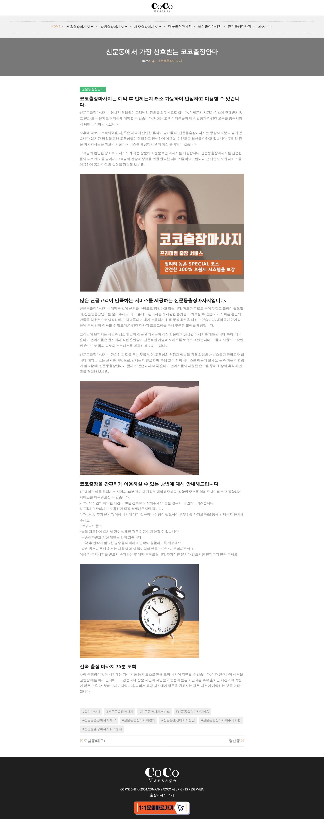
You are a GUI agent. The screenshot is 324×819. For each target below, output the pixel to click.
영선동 (236, 741)
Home (55, 26)
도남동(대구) (92, 741)
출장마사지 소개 (162, 795)
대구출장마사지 (180, 26)
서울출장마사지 (80, 27)
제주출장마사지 (148, 27)
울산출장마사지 (210, 26)
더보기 (265, 27)
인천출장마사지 (239, 26)
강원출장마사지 (114, 27)
